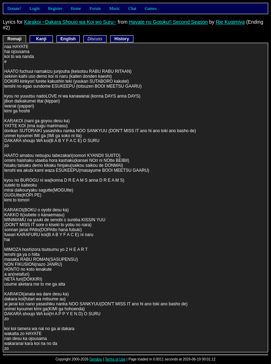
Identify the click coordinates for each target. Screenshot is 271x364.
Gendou (95, 359)
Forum (95, 8)
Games (150, 8)
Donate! (14, 8)
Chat (132, 8)
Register (55, 8)
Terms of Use (115, 359)
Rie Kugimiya (230, 22)
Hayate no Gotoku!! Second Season (168, 22)
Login (35, 8)
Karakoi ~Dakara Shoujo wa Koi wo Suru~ (70, 22)
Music (114, 8)
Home (76, 8)
